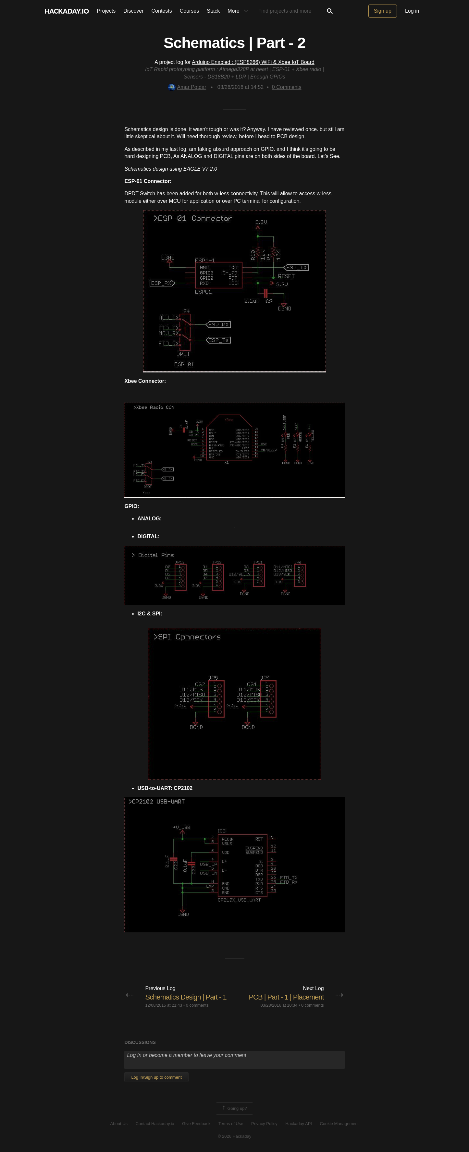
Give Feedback (196, 1123)
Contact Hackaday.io (155, 1123)
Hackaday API (298, 1123)
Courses (189, 11)
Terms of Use (230, 1123)
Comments (287, 87)
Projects (106, 11)
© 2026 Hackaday (235, 1136)
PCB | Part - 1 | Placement (286, 997)
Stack (213, 11)
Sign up (382, 11)
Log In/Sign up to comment (156, 1077)
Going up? (234, 1108)
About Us (119, 1123)
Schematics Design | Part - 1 (185, 997)
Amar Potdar (187, 87)
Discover (133, 11)
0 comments (197, 1005)
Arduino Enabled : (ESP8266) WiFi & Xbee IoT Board (253, 62)
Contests (162, 11)
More (239, 11)
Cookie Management (339, 1123)
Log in (412, 11)
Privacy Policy (264, 1123)
